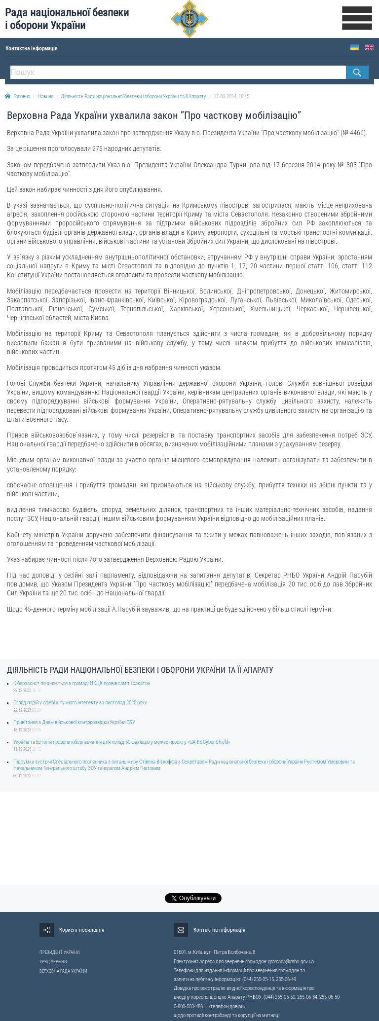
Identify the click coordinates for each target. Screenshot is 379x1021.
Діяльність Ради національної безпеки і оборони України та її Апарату (133, 96)
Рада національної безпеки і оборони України (67, 19)
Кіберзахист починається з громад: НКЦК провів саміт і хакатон (81, 683)
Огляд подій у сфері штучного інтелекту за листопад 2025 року (80, 702)
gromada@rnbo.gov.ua (291, 961)
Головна (17, 96)
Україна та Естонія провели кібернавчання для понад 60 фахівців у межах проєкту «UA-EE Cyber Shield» (121, 742)
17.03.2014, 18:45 (231, 96)
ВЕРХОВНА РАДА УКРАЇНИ (63, 971)
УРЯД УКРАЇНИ (53, 961)
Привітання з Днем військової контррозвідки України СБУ (74, 722)
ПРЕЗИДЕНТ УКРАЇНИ (59, 952)
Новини (45, 96)
